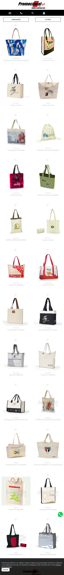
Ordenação (16, 19)
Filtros (48, 19)
